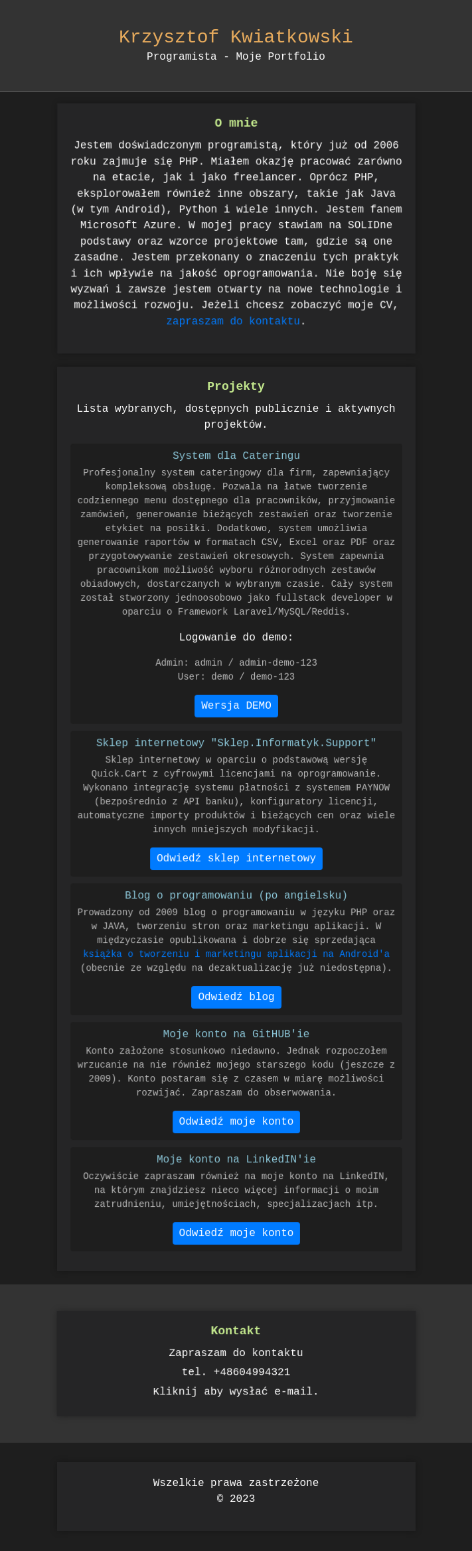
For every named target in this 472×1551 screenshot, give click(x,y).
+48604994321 (252, 1372)
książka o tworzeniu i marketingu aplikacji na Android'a (236, 958)
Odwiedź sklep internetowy (236, 860)
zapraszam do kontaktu (233, 312)
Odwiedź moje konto (236, 1124)
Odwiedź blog (236, 999)
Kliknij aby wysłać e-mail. (236, 1390)
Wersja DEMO (236, 697)
